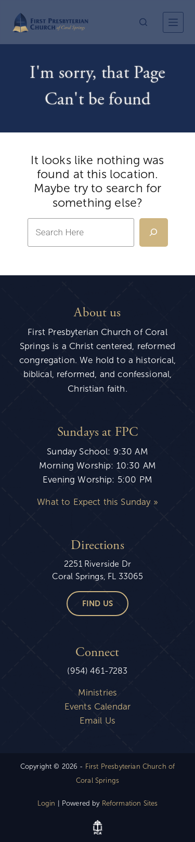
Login (46, 803)
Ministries (98, 693)
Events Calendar (97, 707)
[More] (173, 22)
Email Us (97, 721)
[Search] (143, 22)
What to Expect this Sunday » (97, 502)
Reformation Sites (130, 803)
